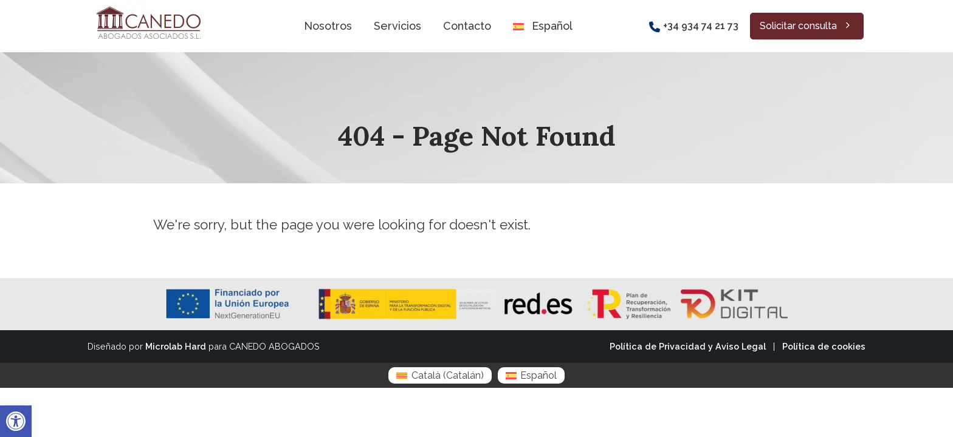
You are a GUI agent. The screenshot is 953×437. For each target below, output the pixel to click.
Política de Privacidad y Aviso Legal (688, 346)
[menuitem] (439, 375)
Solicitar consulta (807, 26)
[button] (16, 421)
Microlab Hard (175, 346)
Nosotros (328, 25)
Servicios (397, 25)
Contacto (467, 25)
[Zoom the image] (147, 7)
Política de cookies (823, 346)
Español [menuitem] (538, 375)
